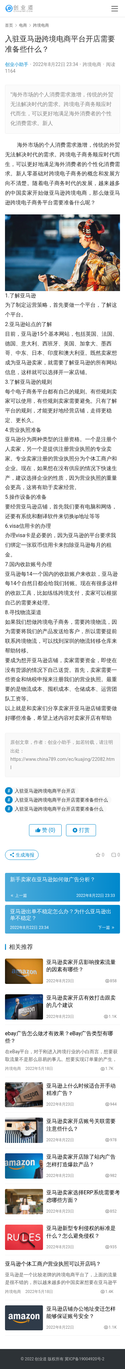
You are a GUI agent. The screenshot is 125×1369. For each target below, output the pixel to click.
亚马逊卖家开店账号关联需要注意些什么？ (81, 1125)
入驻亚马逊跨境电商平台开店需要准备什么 (59, 809)
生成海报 (21, 855)
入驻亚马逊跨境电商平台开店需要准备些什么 (61, 800)
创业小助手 (16, 64)
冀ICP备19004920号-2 (84, 1359)
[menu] (115, 9)
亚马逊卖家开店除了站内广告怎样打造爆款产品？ (81, 1160)
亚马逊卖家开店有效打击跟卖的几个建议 (81, 1001)
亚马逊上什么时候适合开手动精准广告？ (81, 1089)
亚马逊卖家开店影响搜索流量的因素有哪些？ (81, 966)
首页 (9, 25)
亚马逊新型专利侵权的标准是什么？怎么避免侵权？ (81, 1232)
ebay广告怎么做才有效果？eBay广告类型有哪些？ (59, 1037)
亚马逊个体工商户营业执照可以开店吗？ (53, 1264)
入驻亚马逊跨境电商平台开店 (45, 791)
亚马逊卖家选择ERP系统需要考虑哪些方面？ (83, 1196)
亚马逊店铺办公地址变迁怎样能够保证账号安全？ (81, 1312)
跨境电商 (92, 64)
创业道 (41, 1359)
